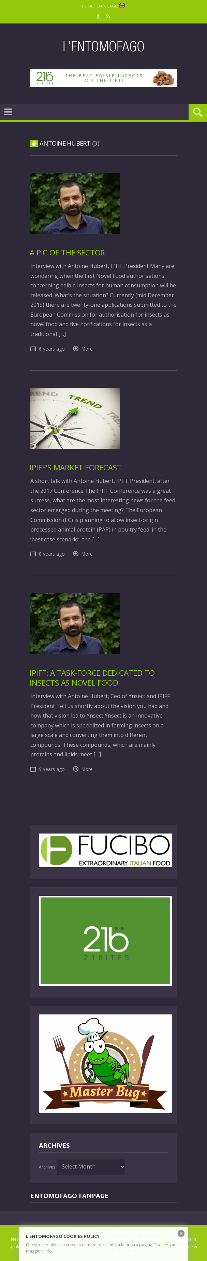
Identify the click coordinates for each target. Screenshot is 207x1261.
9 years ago (52, 769)
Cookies (161, 1245)
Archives (47, 1167)
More (87, 349)
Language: (111, 6)
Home (87, 6)
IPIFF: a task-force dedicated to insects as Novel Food (92, 678)
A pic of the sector (67, 252)
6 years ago (52, 349)
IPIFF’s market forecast (75, 467)
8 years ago (52, 554)
